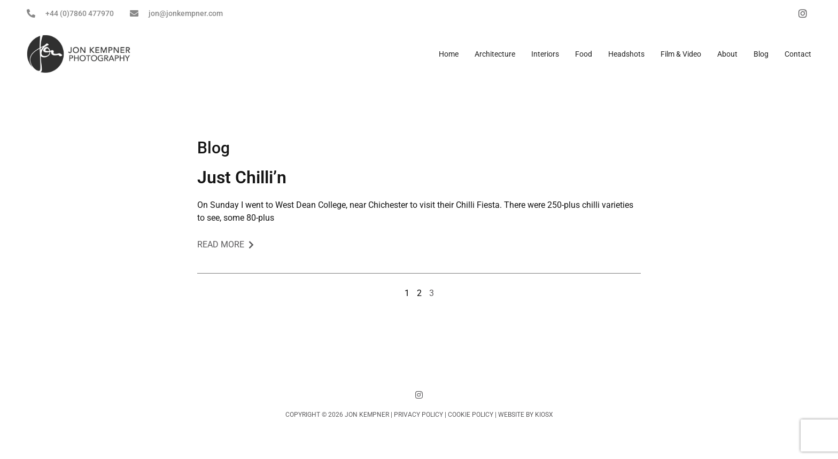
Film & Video (681, 54)
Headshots (626, 54)
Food (583, 54)
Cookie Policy (470, 414)
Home (449, 54)
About (727, 54)
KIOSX (544, 414)
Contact (798, 54)
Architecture (495, 54)
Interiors (545, 54)
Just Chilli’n (241, 177)
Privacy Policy (418, 414)
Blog (761, 54)
